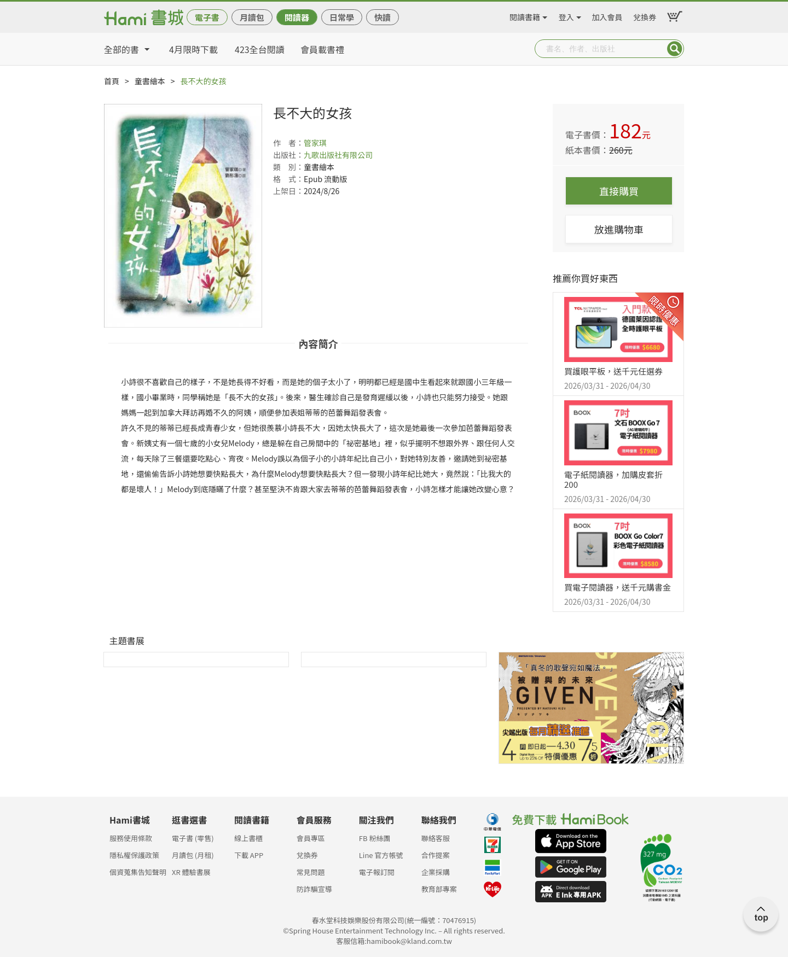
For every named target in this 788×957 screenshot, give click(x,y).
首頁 (111, 80)
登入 (566, 15)
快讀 (382, 17)
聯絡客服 (435, 838)
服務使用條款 (130, 838)
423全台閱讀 (260, 49)
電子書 (207, 17)
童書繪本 (150, 80)
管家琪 (315, 142)
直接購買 (619, 191)
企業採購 (435, 872)
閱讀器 (297, 17)
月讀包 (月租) (193, 855)
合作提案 (435, 855)
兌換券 (644, 15)
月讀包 (252, 17)
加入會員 (607, 15)
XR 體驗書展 (191, 872)
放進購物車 (619, 229)
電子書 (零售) (193, 838)
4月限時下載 (193, 49)
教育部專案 (439, 889)
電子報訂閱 (377, 872)
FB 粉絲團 (375, 838)
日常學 (341, 17)
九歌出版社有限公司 (338, 154)
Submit (674, 48)
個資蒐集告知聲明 (137, 872)
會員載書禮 (322, 49)
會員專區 (311, 838)
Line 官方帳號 (381, 855)
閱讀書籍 (524, 15)
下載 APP (248, 855)
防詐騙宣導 (314, 889)
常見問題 (311, 872)
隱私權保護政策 (134, 855)
